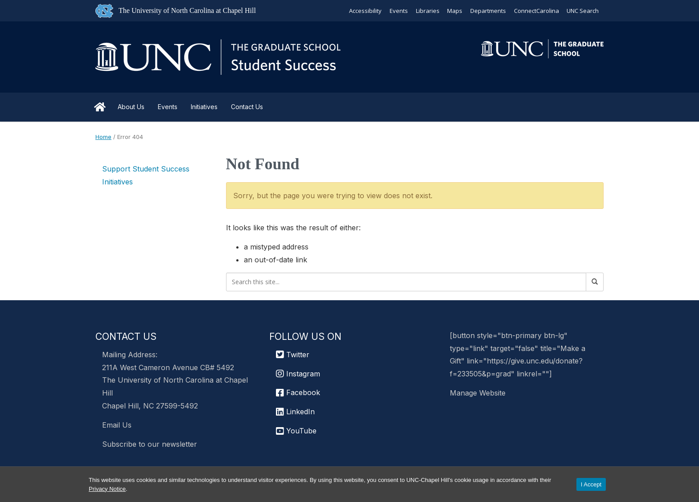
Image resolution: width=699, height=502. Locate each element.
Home (100, 107)
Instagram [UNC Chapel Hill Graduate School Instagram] (298, 373)
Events (398, 11)
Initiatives (204, 106)
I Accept (591, 484)
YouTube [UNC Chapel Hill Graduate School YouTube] (296, 430)
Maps (454, 11)
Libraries (427, 11)
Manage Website (478, 392)
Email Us (117, 424)
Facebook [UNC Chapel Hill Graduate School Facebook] (298, 392)
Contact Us (247, 106)
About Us (131, 106)
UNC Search (583, 11)
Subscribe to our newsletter (149, 444)
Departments (488, 11)
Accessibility (364, 11)
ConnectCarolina (536, 11)
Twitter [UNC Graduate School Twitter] (292, 354)
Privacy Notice (107, 489)
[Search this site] (406, 282)
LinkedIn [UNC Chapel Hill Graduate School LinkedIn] (295, 411)
